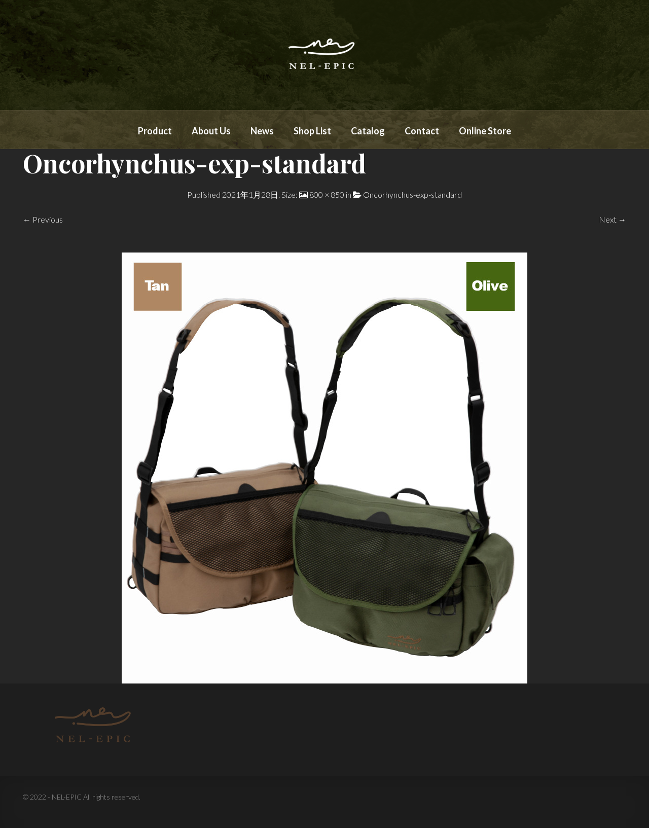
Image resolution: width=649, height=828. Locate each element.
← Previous (43, 219)
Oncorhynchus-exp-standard (412, 194)
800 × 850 (326, 194)
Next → (612, 219)
